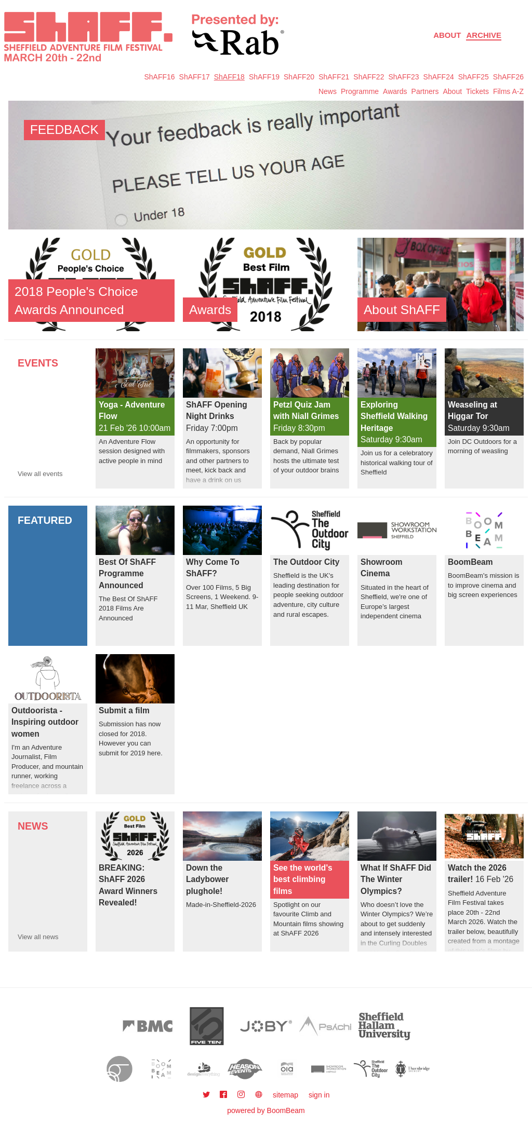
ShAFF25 (473, 77)
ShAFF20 (299, 77)
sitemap (285, 1095)
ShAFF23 (403, 77)
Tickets (477, 91)
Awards (395, 91)
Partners (425, 91)
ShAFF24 (438, 77)
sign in (319, 1095)
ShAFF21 (333, 77)
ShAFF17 (194, 77)
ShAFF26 (508, 77)
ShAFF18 (229, 77)
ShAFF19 (264, 77)
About (447, 35)
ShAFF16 (159, 77)
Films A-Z (508, 91)
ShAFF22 (368, 77)
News (327, 91)
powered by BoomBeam (265, 1110)
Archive (483, 35)
